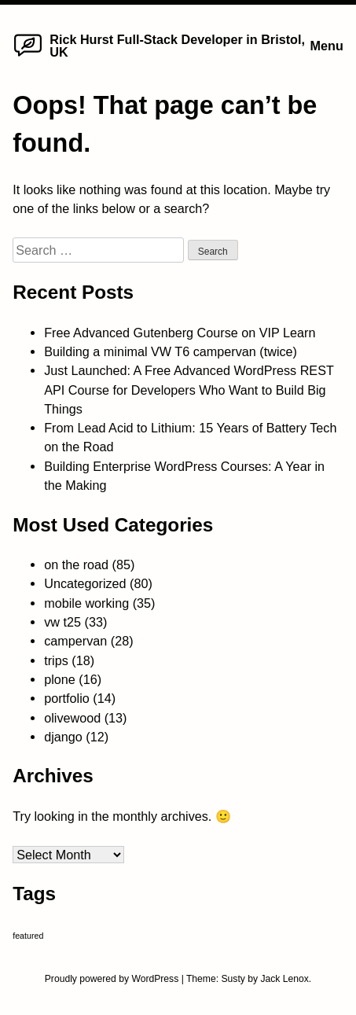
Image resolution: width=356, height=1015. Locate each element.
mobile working (86, 603)
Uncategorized (85, 583)
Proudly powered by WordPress (113, 978)
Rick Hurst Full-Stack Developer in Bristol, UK (177, 45)
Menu (326, 46)
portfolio (67, 698)
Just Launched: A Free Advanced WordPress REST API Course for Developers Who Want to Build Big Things (189, 389)
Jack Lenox (284, 978)
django (63, 737)
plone (59, 679)
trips (56, 660)
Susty (232, 978)
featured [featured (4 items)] (28, 935)
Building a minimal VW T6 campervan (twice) (170, 351)
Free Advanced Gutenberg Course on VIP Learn (179, 332)
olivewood (72, 718)
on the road (76, 564)
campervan (75, 641)
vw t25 (62, 622)
